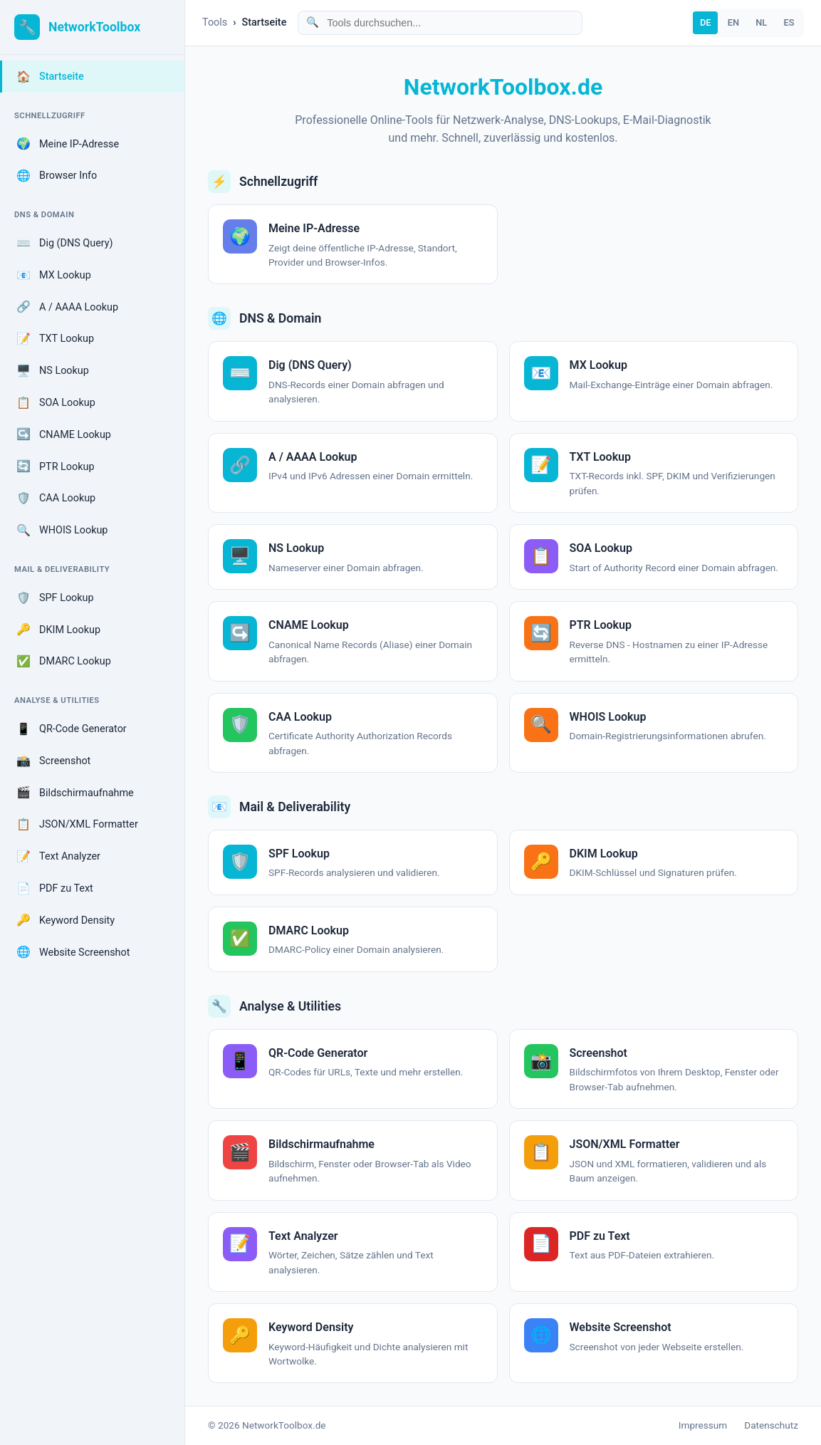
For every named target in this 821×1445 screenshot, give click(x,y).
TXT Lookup (55, 339)
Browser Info (56, 176)
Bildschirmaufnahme (75, 792)
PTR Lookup (55, 466)
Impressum (703, 1425)
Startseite (50, 77)
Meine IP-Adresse (67, 144)
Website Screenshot (73, 952)
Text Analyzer (58, 856)
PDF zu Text (54, 889)
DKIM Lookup (58, 629)
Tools (214, 22)
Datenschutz (771, 1425)
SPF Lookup (55, 598)
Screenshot (53, 761)
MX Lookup (53, 275)
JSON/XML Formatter (77, 824)
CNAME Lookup (63, 434)
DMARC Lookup (63, 661)
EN (733, 22)
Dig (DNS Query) (64, 243)
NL (761, 22)
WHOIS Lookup (62, 530)
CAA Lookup (55, 498)
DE (705, 22)
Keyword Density (65, 920)
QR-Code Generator (71, 729)
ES (788, 22)
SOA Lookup (55, 403)
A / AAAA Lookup (67, 307)
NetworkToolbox (94, 27)
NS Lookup (52, 371)
